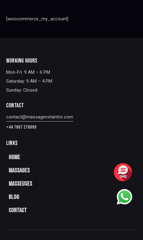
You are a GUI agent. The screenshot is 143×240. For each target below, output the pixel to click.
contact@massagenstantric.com (39, 117)
